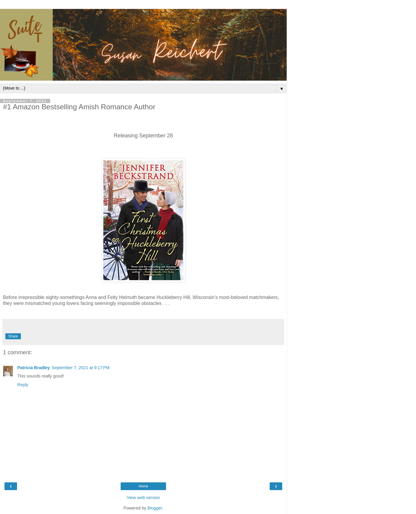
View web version (143, 497)
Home (143, 486)
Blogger (155, 508)
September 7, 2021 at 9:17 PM (81, 367)
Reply (22, 384)
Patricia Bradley (33, 367)
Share (13, 336)
